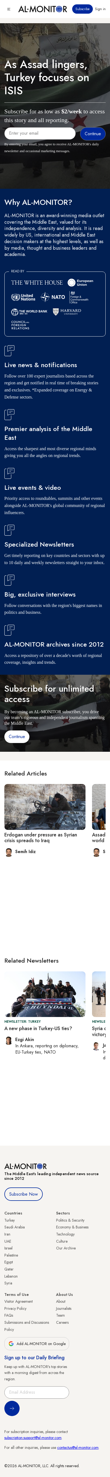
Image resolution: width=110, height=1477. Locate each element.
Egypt (8, 1262)
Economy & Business (72, 1227)
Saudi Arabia (14, 1227)
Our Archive (66, 1248)
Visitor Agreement (18, 1301)
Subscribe (82, 9)
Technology (65, 1234)
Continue (17, 736)
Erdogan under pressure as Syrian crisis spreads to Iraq (40, 837)
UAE (7, 1241)
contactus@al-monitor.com (78, 1447)
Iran (7, 1234)
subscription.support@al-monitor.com (33, 1437)
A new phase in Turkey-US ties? (38, 1028)
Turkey (9, 1220)
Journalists (63, 1308)
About (60, 1301)
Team (60, 1315)
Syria (8, 1283)
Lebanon (11, 1276)
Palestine (11, 1255)
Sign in (100, 9)
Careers (62, 1322)
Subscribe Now (23, 1194)
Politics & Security (70, 1220)
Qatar (9, 1269)
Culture (62, 1241)
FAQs (8, 1315)
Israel (8, 1248)
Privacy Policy (15, 1308)
